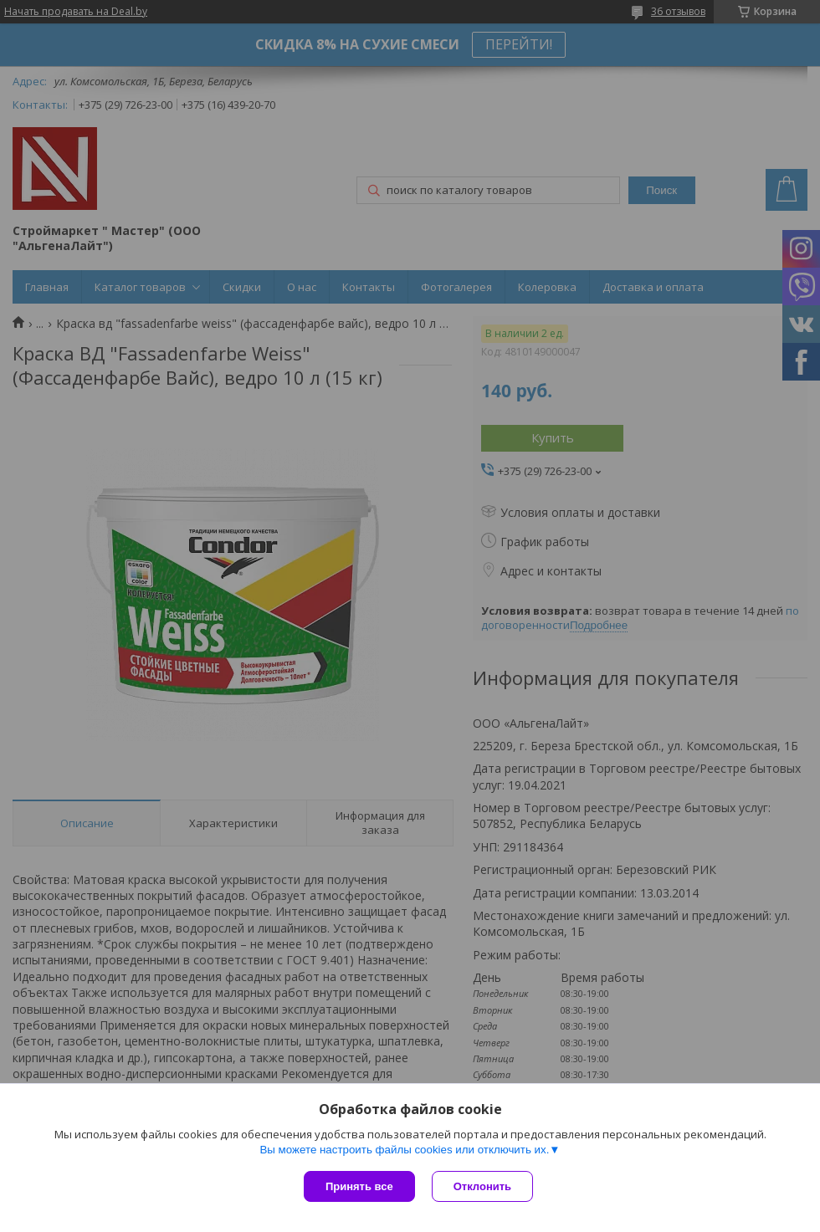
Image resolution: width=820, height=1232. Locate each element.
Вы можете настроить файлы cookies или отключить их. (404, 1149)
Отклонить (482, 1186)
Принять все (359, 1186)
